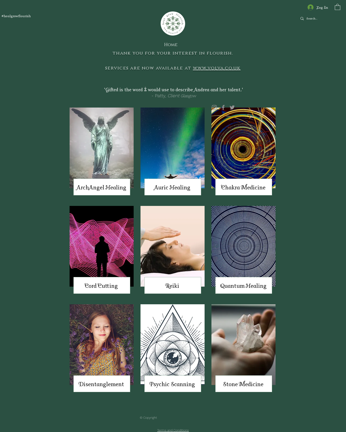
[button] (337, 6)
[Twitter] (232, 107)
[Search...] (319, 19)
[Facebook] (223, 107)
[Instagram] (214, 107)
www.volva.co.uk (217, 68)
